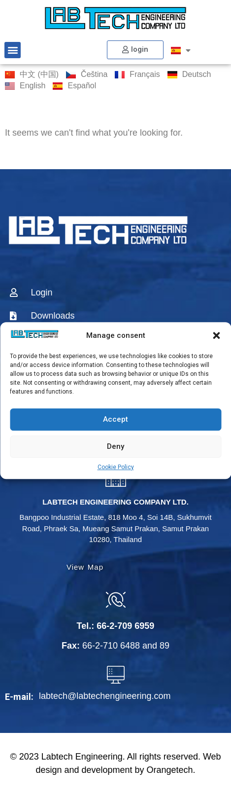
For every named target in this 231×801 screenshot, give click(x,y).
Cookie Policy (116, 467)
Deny (115, 446)
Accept (115, 419)
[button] (216, 336)
